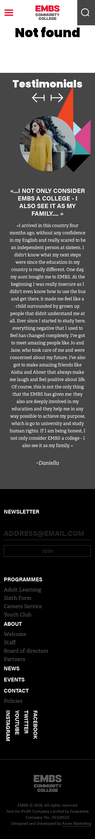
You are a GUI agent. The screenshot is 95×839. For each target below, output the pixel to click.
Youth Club (17, 614)
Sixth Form (17, 598)
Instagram (8, 725)
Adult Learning (22, 589)
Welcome (15, 634)
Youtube (17, 722)
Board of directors (26, 650)
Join (47, 551)
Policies (13, 700)
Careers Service (23, 606)
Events (14, 679)
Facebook (36, 724)
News (12, 668)
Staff (10, 642)
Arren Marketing (76, 823)
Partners (14, 659)
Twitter (26, 722)
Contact (16, 690)
